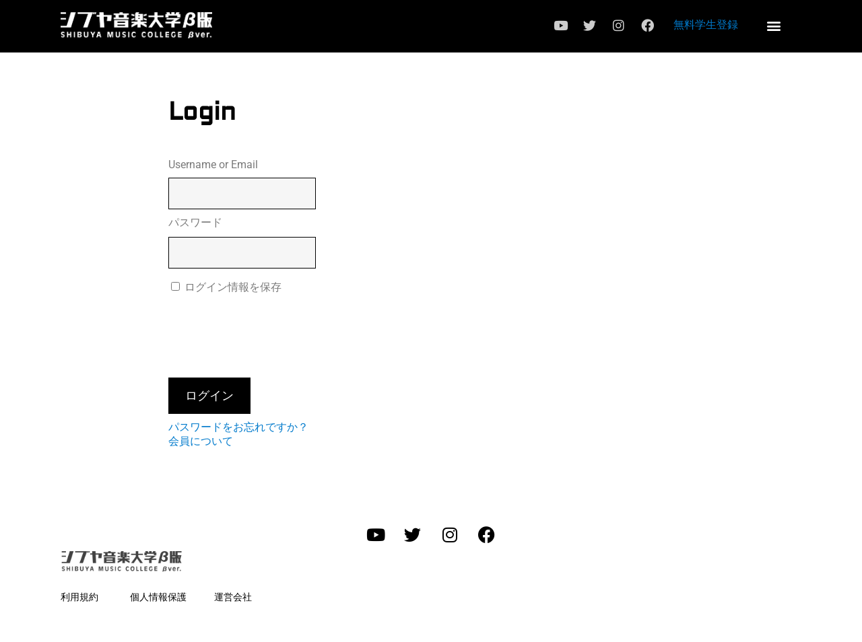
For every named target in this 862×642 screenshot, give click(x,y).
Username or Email (213, 164)
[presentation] (270, 334)
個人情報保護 (158, 597)
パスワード (195, 222)
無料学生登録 (705, 24)
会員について (200, 441)
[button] (773, 25)
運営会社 (233, 597)
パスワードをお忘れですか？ (238, 427)
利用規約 (79, 597)
